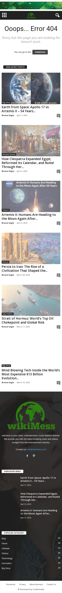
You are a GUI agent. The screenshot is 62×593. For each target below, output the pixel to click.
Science (5, 210)
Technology (7, 558)
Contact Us (51, 584)
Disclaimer (11, 584)
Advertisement (36, 584)
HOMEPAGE (40, 52)
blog (4, 538)
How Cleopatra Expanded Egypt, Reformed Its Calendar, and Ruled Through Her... (28, 163)
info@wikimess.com (36, 449)
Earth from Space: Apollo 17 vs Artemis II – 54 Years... (25, 109)
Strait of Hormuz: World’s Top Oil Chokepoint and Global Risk (27, 320)
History (5, 262)
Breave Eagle (8, 115)
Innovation (7, 563)
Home (4, 543)
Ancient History (8, 154)
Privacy (22, 584)
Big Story (6, 102)
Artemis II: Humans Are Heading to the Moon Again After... (29, 217)
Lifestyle (6, 548)
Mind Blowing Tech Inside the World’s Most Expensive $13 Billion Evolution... (31, 374)
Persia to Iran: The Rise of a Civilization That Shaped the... (24, 268)
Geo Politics (7, 314)
